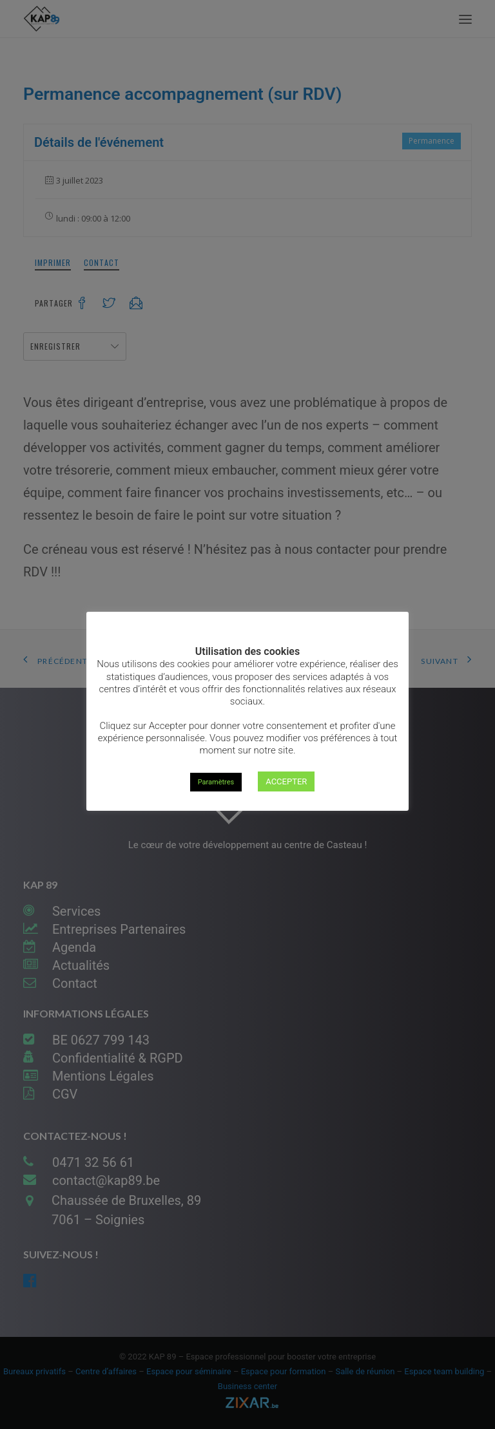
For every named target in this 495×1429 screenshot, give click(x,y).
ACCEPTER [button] (286, 781)
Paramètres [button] (216, 782)
